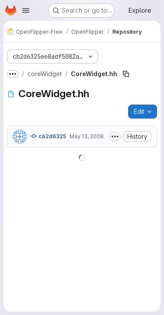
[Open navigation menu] (26, 11)
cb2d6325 (48, 136)
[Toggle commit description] (115, 136)
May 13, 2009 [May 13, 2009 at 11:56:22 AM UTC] (87, 136)
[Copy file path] (126, 74)
